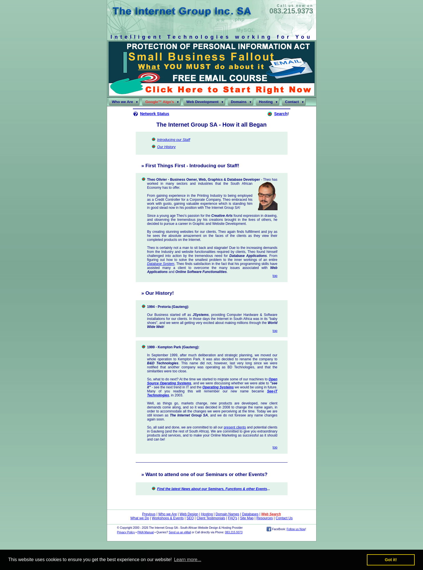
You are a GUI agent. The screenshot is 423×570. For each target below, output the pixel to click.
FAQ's (232, 518)
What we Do (139, 518)
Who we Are (167, 514)
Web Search (271, 514)
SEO (190, 518)
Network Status (154, 113)
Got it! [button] (391, 559)
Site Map (246, 518)
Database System (160, 264)
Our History (166, 147)
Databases (250, 514)
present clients (235, 427)
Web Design (189, 514)
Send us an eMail (180, 532)
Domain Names (227, 514)
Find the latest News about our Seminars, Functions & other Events (212, 489)
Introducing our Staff (173, 139)
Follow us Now (296, 529)
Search (281, 113)
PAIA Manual (145, 532)
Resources (264, 518)
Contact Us (284, 518)
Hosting (207, 514)
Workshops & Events (168, 518)
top (275, 276)
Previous (149, 514)
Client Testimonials (210, 518)
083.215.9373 (291, 11)
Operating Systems (218, 387)
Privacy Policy (126, 532)
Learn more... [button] (187, 559)
